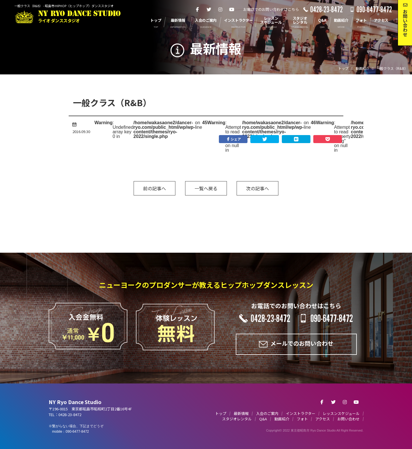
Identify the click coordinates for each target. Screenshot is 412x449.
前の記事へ (154, 188)
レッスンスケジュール (341, 413)
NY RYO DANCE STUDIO (79, 17)
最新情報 (241, 413)
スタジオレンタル (237, 419)
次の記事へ (257, 188)
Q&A (263, 419)
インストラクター (300, 413)
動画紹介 (281, 419)
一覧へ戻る (206, 188)
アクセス (322, 419)
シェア (233, 139)
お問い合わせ (348, 419)
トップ (220, 413)
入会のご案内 (267, 413)
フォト (302, 419)
